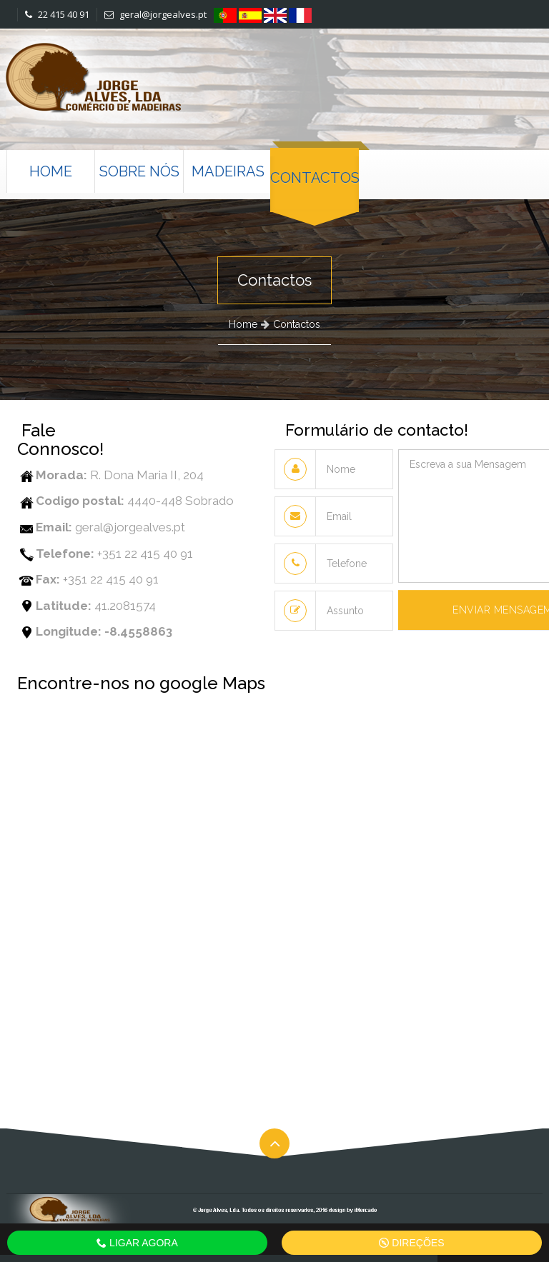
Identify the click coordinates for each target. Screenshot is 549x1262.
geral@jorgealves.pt (155, 14)
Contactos (314, 177)
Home (50, 171)
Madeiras (228, 171)
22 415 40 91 (57, 14)
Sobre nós (139, 171)
